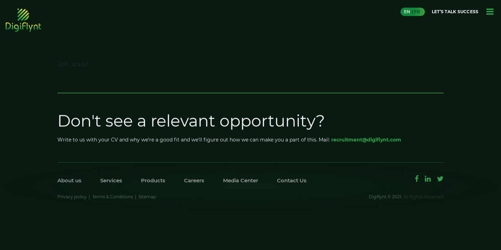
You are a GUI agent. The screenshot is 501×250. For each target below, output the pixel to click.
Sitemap (147, 196)
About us (69, 180)
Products (153, 180)
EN (407, 11)
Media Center (240, 180)
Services (111, 180)
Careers (194, 180)
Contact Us (292, 180)
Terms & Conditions (112, 196)
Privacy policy (72, 196)
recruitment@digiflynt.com (366, 141)
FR (417, 11)
